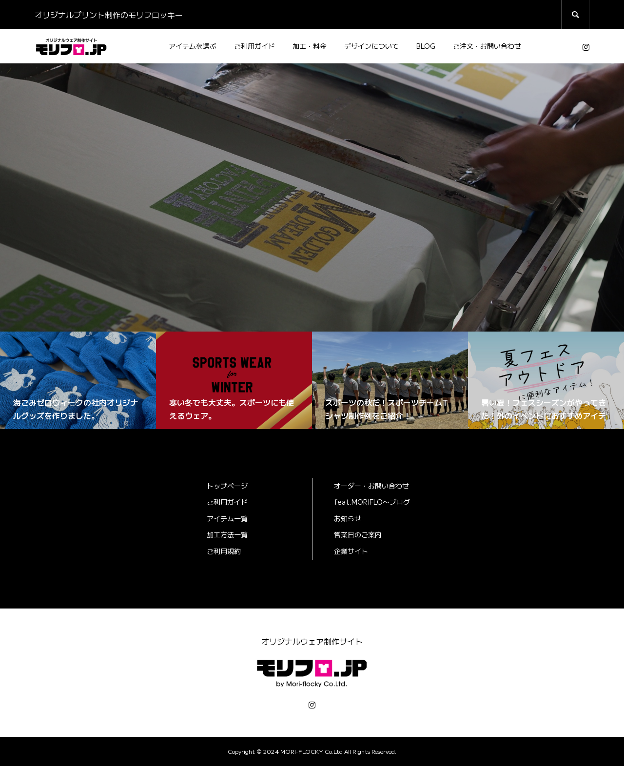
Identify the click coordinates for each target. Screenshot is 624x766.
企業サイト (351, 551)
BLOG (425, 46)
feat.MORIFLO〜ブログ (372, 502)
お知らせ (347, 518)
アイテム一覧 (227, 518)
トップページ (227, 486)
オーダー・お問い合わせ (371, 486)
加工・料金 (309, 46)
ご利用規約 (224, 551)
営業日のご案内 (358, 534)
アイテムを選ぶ (192, 46)
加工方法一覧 (227, 534)
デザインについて (371, 46)
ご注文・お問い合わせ (487, 46)
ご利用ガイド (254, 46)
